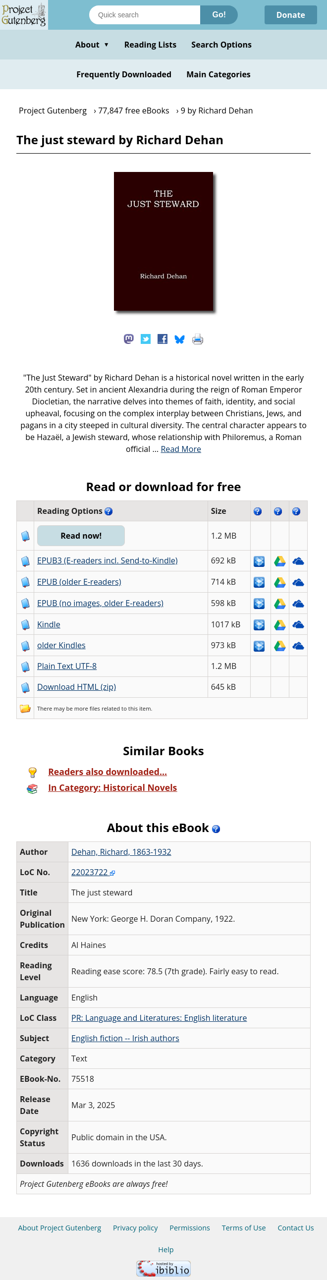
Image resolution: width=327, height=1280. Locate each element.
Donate (290, 14)
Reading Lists (150, 44)
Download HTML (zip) (76, 686)
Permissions (189, 1227)
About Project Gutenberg (59, 1227)
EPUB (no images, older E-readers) (100, 603)
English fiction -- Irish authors (125, 1038)
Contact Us (295, 1227)
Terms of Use (244, 1227)
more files (87, 708)
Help (165, 1249)
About (92, 45)
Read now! (81, 535)
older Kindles (61, 645)
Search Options (221, 44)
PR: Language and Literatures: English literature (159, 1017)
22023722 (93, 872)
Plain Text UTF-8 (67, 666)
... (177, 449)
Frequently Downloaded (123, 74)
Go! (219, 14)
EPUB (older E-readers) (79, 581)
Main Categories (218, 74)
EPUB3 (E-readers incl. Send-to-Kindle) (107, 560)
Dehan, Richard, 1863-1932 (121, 851)
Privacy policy (135, 1227)
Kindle (48, 624)
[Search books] (144, 14)
